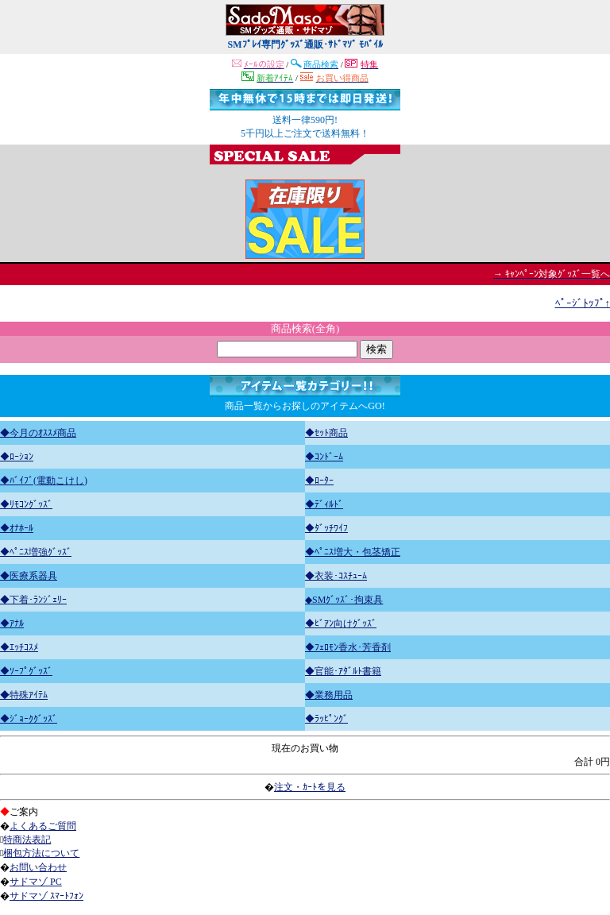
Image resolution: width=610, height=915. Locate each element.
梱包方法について (41, 853)
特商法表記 (27, 839)
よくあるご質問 (43, 826)
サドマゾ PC (36, 881)
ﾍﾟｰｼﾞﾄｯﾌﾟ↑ (583, 303)
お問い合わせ (38, 867)
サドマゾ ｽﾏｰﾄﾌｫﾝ (46, 895)
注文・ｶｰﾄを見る (310, 787)
